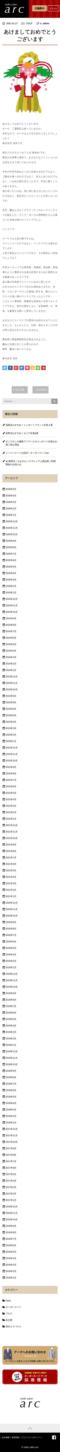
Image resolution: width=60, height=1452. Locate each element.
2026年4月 (11, 495)
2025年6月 (11, 560)
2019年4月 (11, 1025)
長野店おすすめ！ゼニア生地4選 (22, 433)
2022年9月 (11, 767)
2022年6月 (11, 786)
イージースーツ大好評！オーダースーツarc (27, 453)
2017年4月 (11, 1180)
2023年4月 (11, 722)
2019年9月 (11, 993)
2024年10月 (12, 612)
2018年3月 (11, 1109)
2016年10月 (12, 1219)
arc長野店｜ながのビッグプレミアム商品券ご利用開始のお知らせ (31, 463)
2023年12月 (12, 676)
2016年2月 (11, 1271)
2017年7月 (11, 1161)
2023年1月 (11, 741)
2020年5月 (11, 948)
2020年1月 (11, 967)
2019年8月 (11, 999)
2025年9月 (11, 541)
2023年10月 (12, 689)
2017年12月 (12, 1129)
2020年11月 (12, 909)
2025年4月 (11, 573)
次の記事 (40, 389)
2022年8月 (11, 773)
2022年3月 (11, 806)
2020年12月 (12, 902)
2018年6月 (11, 1090)
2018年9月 (11, 1071)
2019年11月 (12, 980)
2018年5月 (11, 1096)
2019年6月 (11, 1012)
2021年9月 (11, 844)
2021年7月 (11, 857)
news (8, 1300)
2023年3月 (11, 728)
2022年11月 (12, 754)
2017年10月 (12, 1142)
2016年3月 (11, 1264)
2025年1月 (11, 592)
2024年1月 (11, 670)
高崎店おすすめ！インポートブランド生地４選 (29, 425)
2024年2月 (11, 663)
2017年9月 (11, 1148)
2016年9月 (11, 1226)
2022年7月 (11, 780)
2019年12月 (12, 974)
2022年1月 (11, 818)
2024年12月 (12, 599)
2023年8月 (11, 702)
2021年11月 (12, 831)
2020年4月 (11, 954)
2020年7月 (11, 935)
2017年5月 (11, 1174)
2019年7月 (11, 1006)
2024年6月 (11, 637)
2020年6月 (11, 941)
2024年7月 (11, 631)
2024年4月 (11, 650)
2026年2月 (11, 508)
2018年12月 (12, 1051)
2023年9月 (11, 696)
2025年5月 (11, 566)
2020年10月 (12, 915)
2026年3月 (11, 502)
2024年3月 (11, 657)
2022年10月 (12, 760)
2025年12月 (12, 521)
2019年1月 (11, 1045)
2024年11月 (12, 605)
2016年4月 (11, 1258)
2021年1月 (11, 896)
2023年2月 (11, 734)
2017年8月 (11, 1155)
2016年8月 (11, 1232)
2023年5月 (11, 715)
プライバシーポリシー (30, 1437)
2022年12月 (12, 747)
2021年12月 (12, 825)
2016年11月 (12, 1213)
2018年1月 (11, 1122)
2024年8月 (11, 625)
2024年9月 (11, 618)
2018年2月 (11, 1116)
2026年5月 (11, 489)
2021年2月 (11, 890)
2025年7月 (11, 553)
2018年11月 (12, 1058)
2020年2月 (11, 961)
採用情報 (15, 1437)
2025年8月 (11, 547)
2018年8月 (11, 1077)
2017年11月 (12, 1135)
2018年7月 (11, 1083)
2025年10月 (12, 534)
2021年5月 (11, 870)
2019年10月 (12, 987)
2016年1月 (11, 1277)
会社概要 (6, 1437)
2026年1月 (11, 515)
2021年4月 (11, 877)
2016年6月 (11, 1245)
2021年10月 (12, 838)
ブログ (29, 23)
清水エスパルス (13, 1326)
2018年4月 (11, 1103)
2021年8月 (11, 851)
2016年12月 (12, 1206)
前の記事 (19, 389)
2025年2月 (11, 586)
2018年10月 (12, 1064)
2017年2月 (11, 1193)
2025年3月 (11, 579)
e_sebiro (44, 23)
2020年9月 (11, 922)
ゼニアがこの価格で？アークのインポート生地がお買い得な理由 (31, 443)
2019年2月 (11, 1038)
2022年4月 (11, 799)
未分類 (9, 1320)
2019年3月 (11, 1032)
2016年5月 (11, 1252)
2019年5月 (11, 1019)
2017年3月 (11, 1187)
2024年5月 (11, 644)
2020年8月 (11, 928)
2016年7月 (11, 1239)
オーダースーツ (13, 1307)
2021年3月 (11, 883)
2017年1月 (11, 1200)
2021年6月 (11, 864)
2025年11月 (12, 528)
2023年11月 (12, 683)
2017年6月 (11, 1167)
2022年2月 (11, 812)
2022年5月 (11, 793)
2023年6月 (11, 709)
